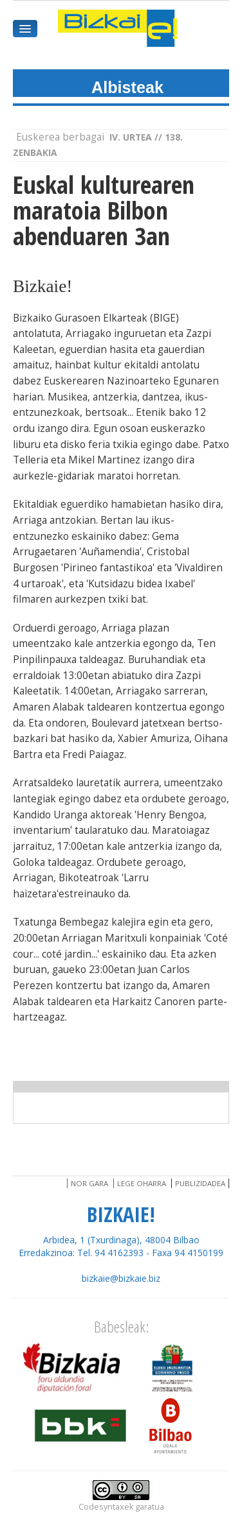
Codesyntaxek (106, 1506)
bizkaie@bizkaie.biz (121, 1278)
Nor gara (89, 1183)
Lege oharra (141, 1183)
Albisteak (127, 87)
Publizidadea (200, 1183)
